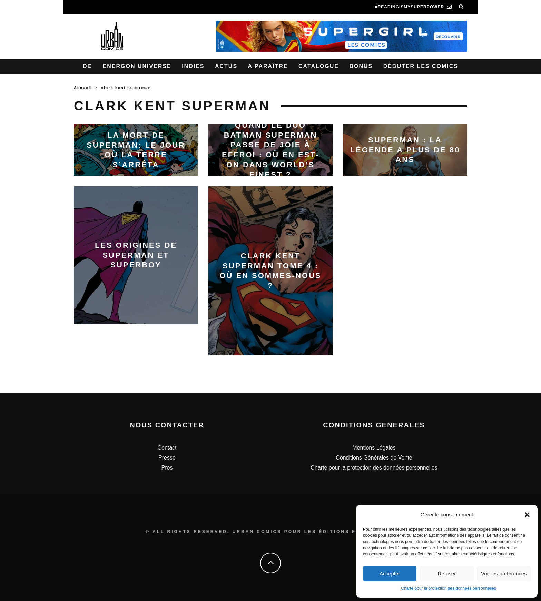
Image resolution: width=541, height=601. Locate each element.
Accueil (83, 88)
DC (87, 66)
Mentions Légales (373, 448)
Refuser (447, 574)
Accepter (390, 574)
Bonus (361, 66)
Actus (226, 66)
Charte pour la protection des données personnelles (448, 588)
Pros (167, 468)
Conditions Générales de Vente (374, 458)
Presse (167, 458)
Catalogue (318, 66)
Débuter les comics (420, 66)
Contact (166, 448)
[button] (527, 514)
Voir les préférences (504, 574)
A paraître (268, 66)
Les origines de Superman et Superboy (136, 255)
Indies (193, 66)
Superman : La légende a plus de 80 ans (405, 150)
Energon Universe (137, 66)
